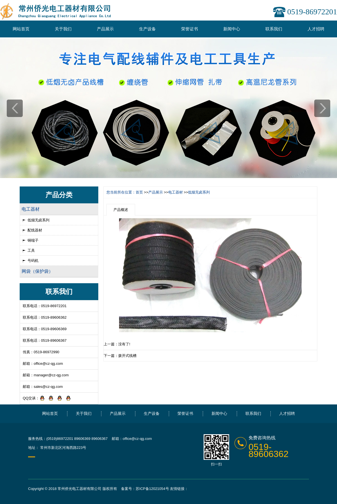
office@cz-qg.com (48, 363)
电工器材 (175, 192)
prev (15, 108)
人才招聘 (316, 28)
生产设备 (147, 28)
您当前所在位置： (121, 192)
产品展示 (105, 28)
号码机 (33, 260)
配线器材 (35, 230)
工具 (31, 250)
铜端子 (33, 240)
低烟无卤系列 (38, 220)
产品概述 (120, 210)
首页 (139, 192)
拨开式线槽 (127, 356)
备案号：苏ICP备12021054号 (145, 489)
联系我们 (273, 28)
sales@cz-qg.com (48, 386)
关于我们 (63, 28)
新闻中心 (231, 28)
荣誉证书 (189, 28)
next (322, 108)
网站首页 (21, 28)
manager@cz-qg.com (51, 375)
